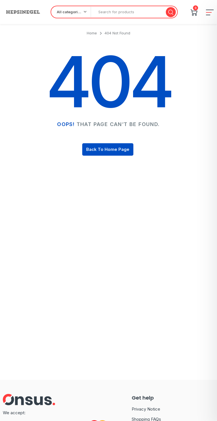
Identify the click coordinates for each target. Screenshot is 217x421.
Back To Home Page (107, 149)
